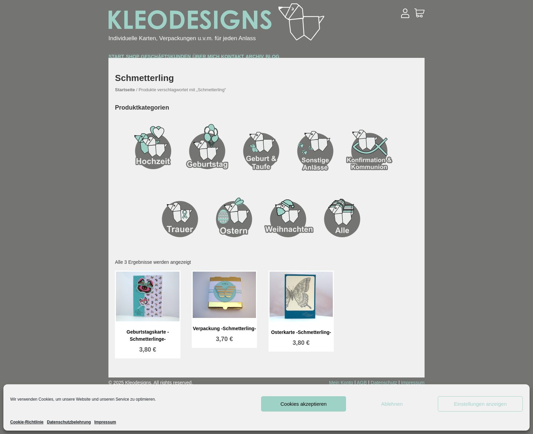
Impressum (105, 422)
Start (125, 58)
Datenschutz (384, 382)
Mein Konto (341, 382)
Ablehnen (391, 404)
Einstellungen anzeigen (480, 404)
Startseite (125, 89)
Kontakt (325, 58)
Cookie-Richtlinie (27, 422)
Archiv (367, 58)
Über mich (278, 58)
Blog (402, 58)
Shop (159, 58)
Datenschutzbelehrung (69, 422)
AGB (362, 382)
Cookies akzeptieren (303, 404)
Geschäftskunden (214, 58)
